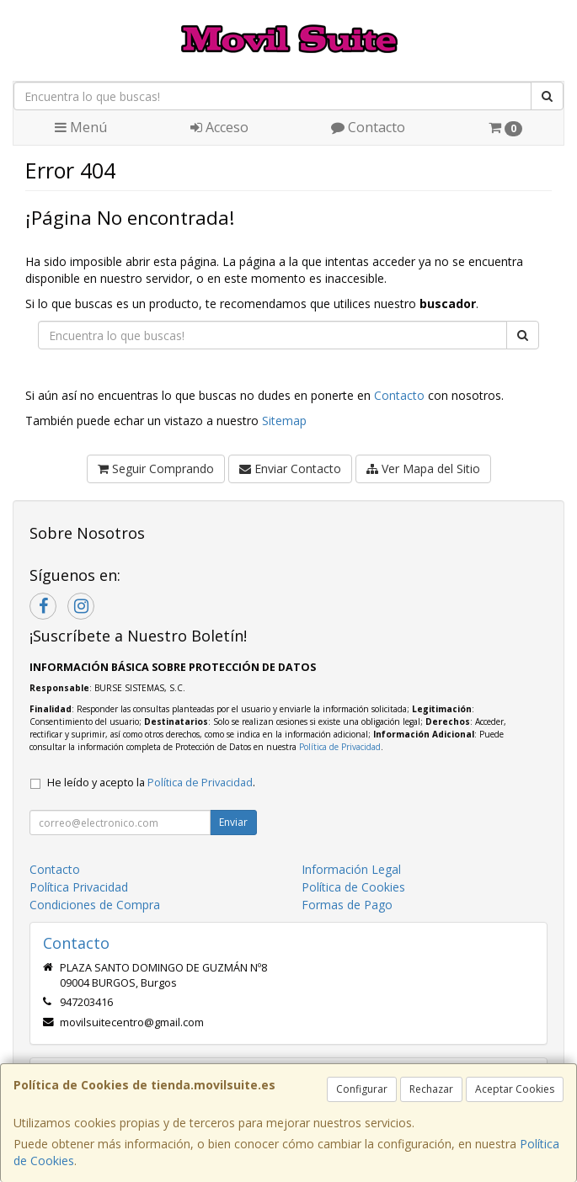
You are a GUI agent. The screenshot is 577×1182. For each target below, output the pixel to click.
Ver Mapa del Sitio (423, 469)
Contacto (368, 127)
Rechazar (431, 1089)
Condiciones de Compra (94, 905)
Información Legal (351, 869)
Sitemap (284, 421)
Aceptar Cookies (514, 1089)
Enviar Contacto (290, 469)
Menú (81, 127)
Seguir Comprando (156, 469)
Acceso (219, 127)
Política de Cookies (353, 887)
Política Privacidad (78, 887)
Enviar (233, 822)
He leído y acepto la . (151, 782)
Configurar (361, 1089)
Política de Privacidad (340, 747)
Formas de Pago (347, 905)
